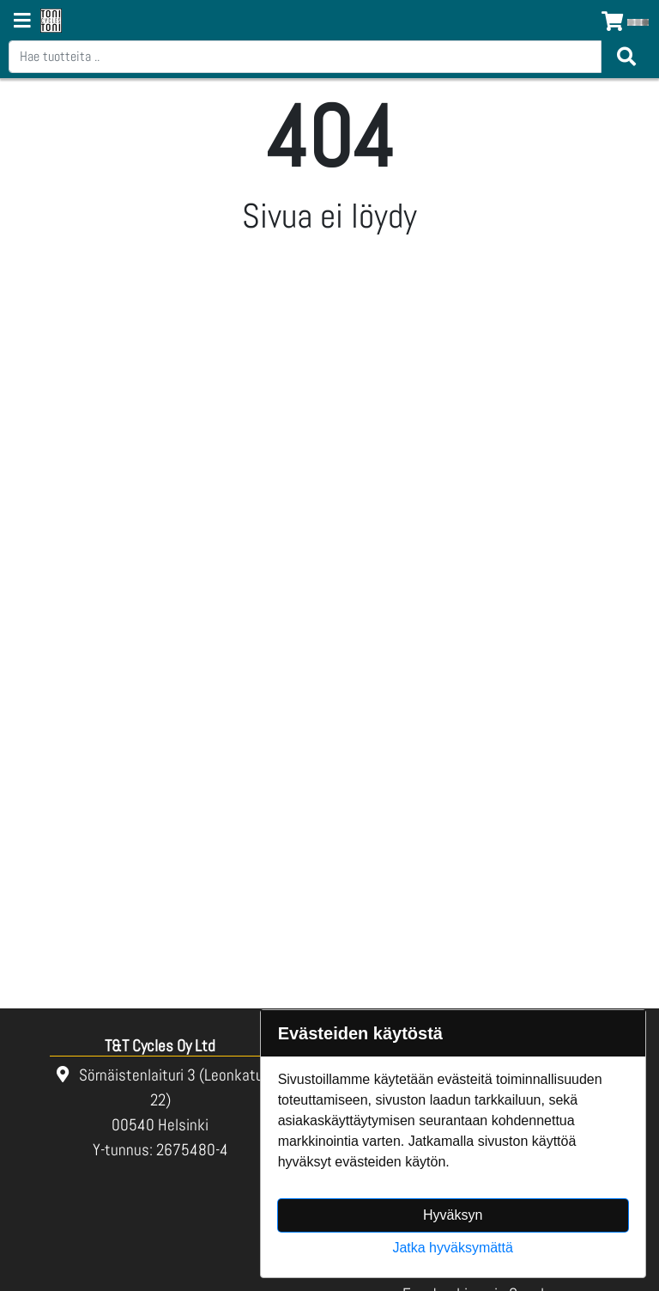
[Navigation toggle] (22, 22)
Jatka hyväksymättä (452, 1247)
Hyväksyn (452, 1215)
